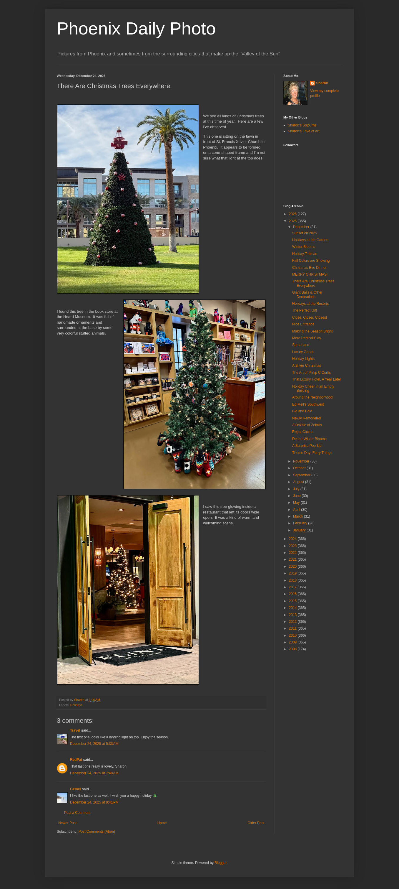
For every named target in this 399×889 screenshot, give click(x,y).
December (301, 227)
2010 (293, 635)
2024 (293, 539)
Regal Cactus (302, 432)
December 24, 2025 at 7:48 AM (94, 773)
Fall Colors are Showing (311, 261)
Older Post (255, 823)
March (298, 516)
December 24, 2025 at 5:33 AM (94, 744)
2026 (293, 214)
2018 (293, 580)
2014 (293, 608)
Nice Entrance (303, 324)
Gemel (75, 789)
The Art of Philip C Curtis (311, 373)
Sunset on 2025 (304, 233)
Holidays (76, 705)
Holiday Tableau (304, 254)
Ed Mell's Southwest (308, 404)
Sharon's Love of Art (304, 131)
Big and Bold (302, 411)
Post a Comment (77, 813)
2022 (293, 553)
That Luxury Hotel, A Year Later (316, 379)
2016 (293, 594)
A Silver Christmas (306, 365)
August (299, 482)
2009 (293, 642)
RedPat (76, 760)
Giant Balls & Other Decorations (307, 294)
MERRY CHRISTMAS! (309, 274)
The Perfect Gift (304, 310)
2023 (293, 546)
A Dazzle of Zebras (307, 425)
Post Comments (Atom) (96, 831)
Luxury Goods (303, 352)
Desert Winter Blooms (309, 439)
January (300, 530)
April (297, 510)
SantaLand (300, 345)
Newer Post (67, 823)
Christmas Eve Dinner (309, 268)
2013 (293, 615)
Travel (75, 730)
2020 (293, 566)
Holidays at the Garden (310, 240)
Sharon (322, 83)
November (301, 461)
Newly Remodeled (306, 418)
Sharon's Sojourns (302, 125)
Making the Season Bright (312, 331)
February (300, 523)
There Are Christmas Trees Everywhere (313, 283)
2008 (293, 649)
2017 (293, 587)
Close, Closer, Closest (309, 317)
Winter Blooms (303, 247)
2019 (293, 573)
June (297, 496)
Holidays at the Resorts (310, 304)
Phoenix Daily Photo (136, 28)
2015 (293, 601)
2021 (293, 559)
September (302, 475)
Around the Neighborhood (312, 397)
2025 (293, 221)
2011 (293, 628)
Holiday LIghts (303, 359)
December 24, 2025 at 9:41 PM (94, 802)
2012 (293, 622)
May (297, 503)
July (296, 489)
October (300, 468)
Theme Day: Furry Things (312, 453)
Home (162, 823)
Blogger (221, 863)
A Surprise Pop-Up (306, 446)
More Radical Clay (306, 338)
